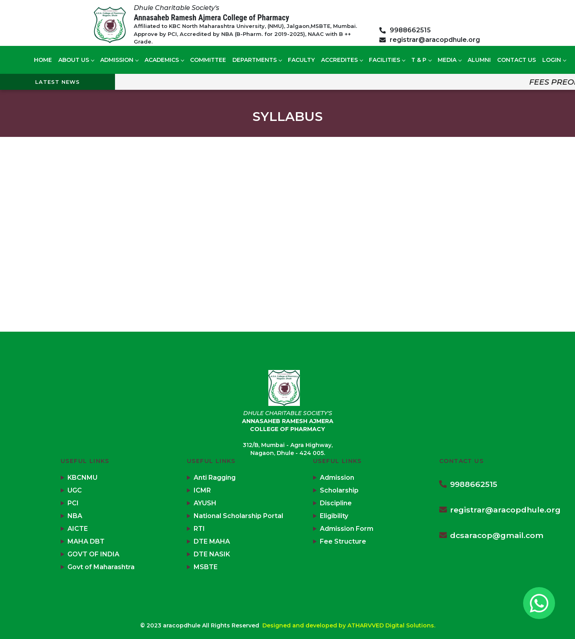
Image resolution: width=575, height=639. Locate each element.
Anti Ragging (215, 477)
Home (43, 59)
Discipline (336, 503)
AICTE (77, 528)
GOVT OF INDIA (93, 554)
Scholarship (339, 490)
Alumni (479, 59)
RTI (199, 528)
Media (449, 59)
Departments (257, 59)
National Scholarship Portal (238, 516)
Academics (164, 59)
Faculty (301, 59)
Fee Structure (343, 541)
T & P (421, 59)
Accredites (342, 59)
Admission (119, 59)
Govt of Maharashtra (101, 567)
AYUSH (205, 503)
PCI (73, 503)
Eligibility (334, 516)
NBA (74, 516)
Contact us (516, 59)
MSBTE (206, 567)
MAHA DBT (86, 541)
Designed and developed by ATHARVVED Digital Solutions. (348, 625)
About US (76, 59)
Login (554, 59)
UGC (74, 490)
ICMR (202, 490)
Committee (208, 59)
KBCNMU (82, 477)
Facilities (387, 59)
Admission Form (346, 528)
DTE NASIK (212, 554)
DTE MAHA (212, 541)
